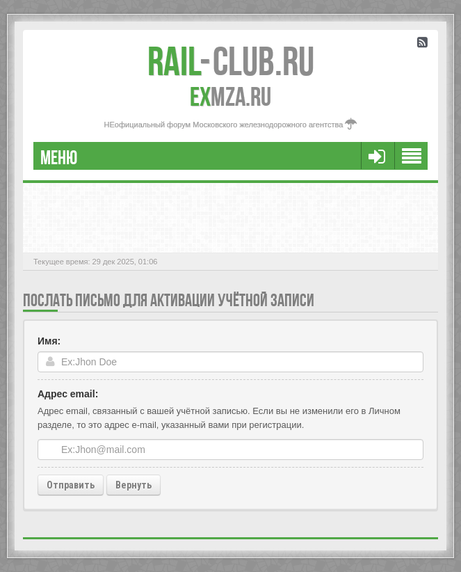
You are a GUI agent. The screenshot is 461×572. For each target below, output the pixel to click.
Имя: (49, 341)
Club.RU (230, 61)
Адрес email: (68, 393)
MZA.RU (230, 96)
